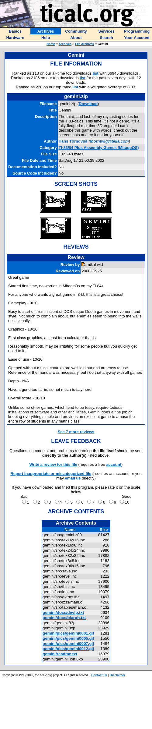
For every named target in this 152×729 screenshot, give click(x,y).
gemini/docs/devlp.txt (63, 612)
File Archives (84, 44)
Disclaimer (117, 675)
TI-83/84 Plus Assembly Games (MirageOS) (99, 147)
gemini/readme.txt (60, 654)
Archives (65, 44)
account (113, 464)
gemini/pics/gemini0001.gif (68, 633)
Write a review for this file (53, 464)
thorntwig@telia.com (109, 141)
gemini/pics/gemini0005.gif (68, 638)
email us (73, 478)
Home (51, 44)
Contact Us (99, 675)
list (95, 73)
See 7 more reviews (76, 432)
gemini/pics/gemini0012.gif (68, 648)
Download (88, 103)
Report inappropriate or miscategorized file (50, 473)
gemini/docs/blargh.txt (64, 617)
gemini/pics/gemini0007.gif (68, 643)
